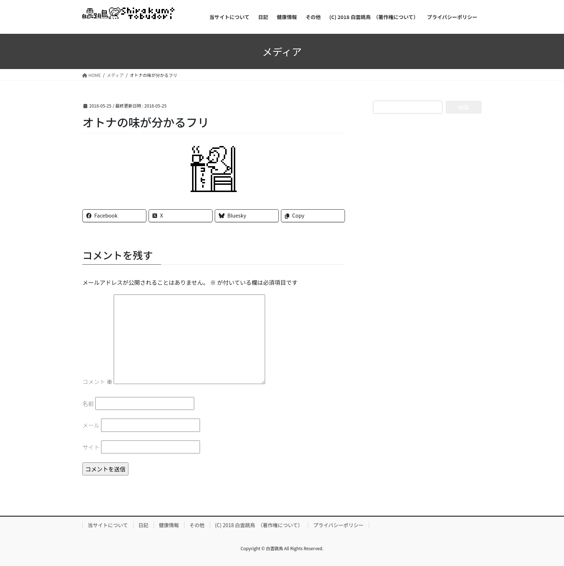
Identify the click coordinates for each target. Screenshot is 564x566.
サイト (91, 447)
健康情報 (169, 525)
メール (91, 425)
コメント (97, 381)
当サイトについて (108, 525)
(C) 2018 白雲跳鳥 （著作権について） (259, 525)
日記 (143, 525)
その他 (197, 525)
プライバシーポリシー (338, 525)
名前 (88, 403)
